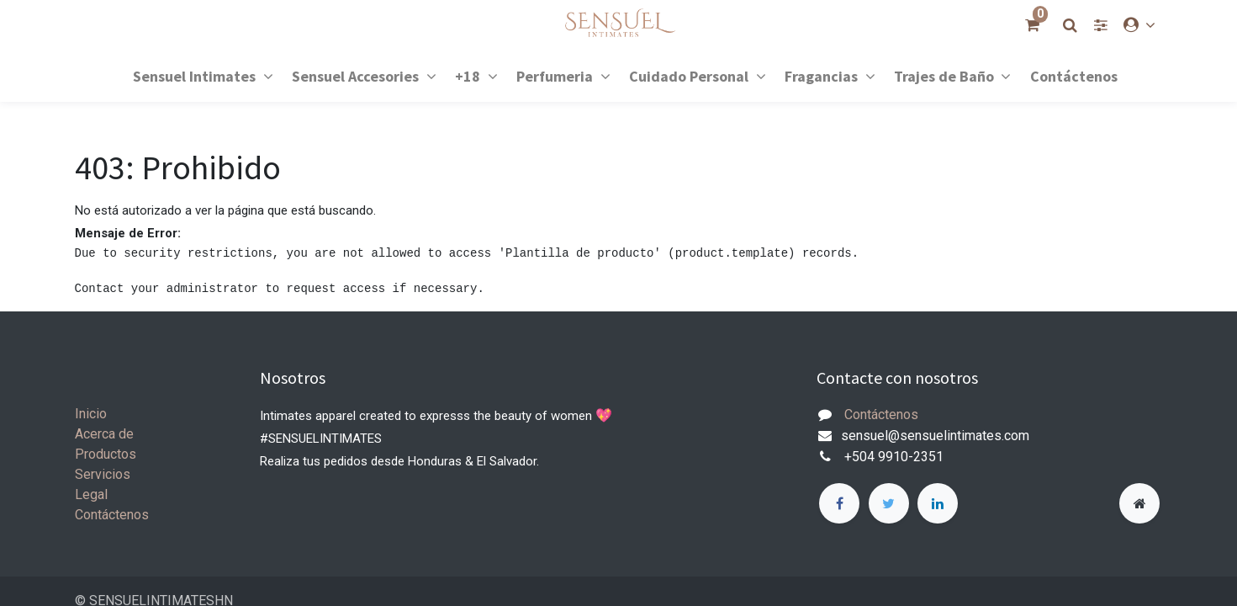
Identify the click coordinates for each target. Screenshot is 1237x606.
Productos (105, 454)
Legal (91, 494)
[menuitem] (1074, 75)
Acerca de (104, 434)
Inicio (91, 414)
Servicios (102, 474)
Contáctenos (112, 515)
